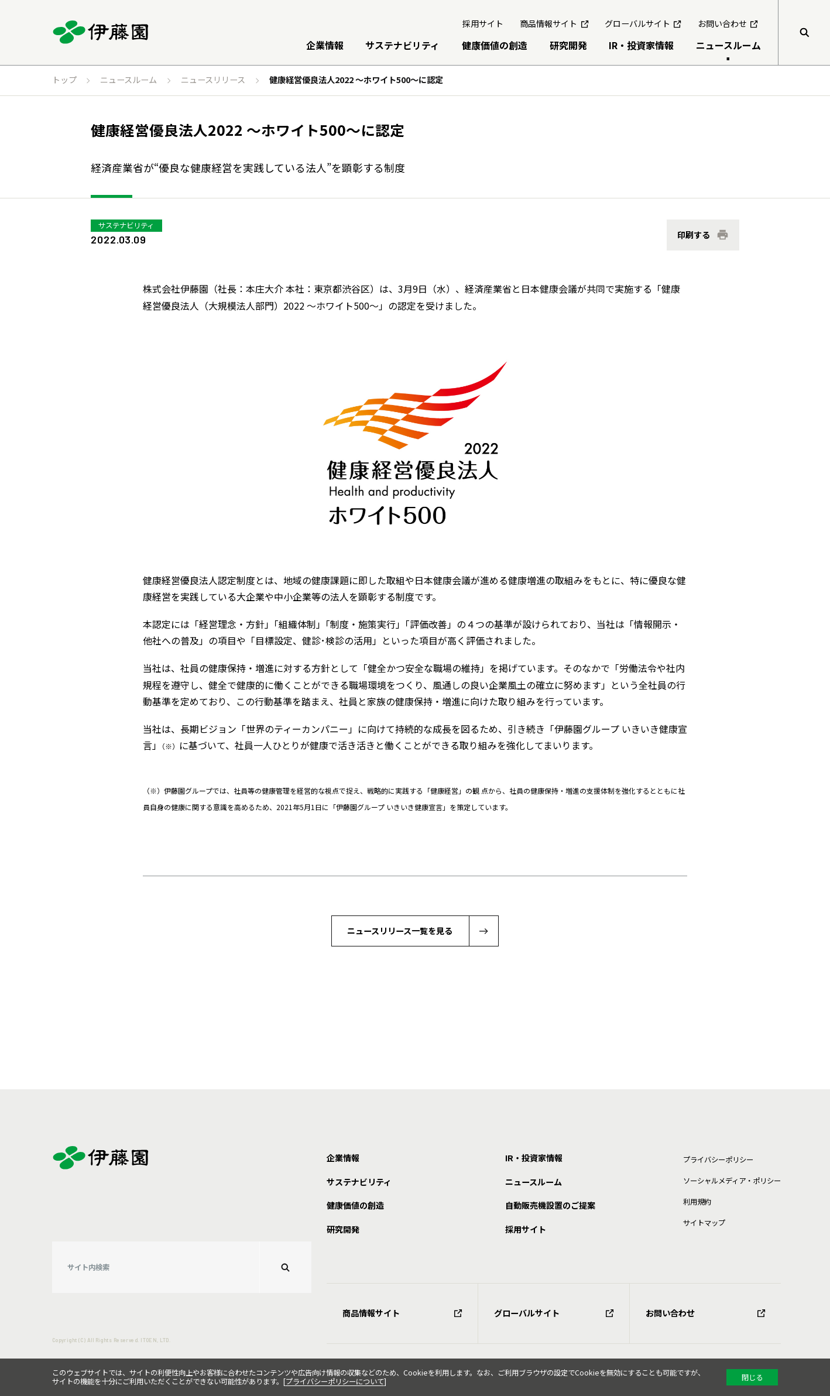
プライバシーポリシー (718, 1159)
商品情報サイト (402, 1313)
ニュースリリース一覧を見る (399, 931)
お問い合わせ (706, 1313)
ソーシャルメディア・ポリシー (732, 1180)
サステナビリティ (126, 225)
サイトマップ (704, 1222)
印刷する (693, 235)
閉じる (752, 1377)
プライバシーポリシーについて (335, 1381)
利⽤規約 (697, 1201)
